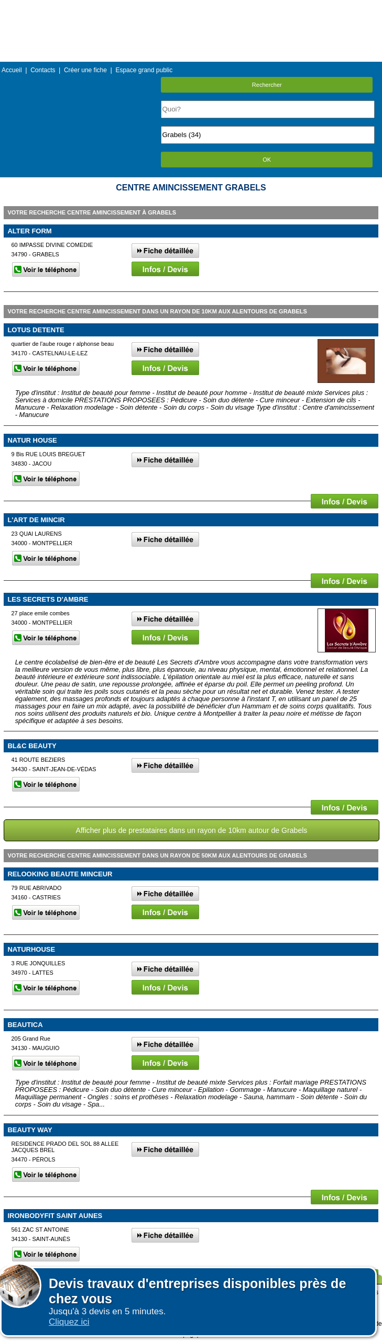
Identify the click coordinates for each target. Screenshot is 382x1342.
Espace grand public (143, 70)
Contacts (42, 70)
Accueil (12, 70)
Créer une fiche (85, 70)
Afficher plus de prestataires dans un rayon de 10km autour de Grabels (192, 830)
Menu (190, 8)
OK (267, 159)
